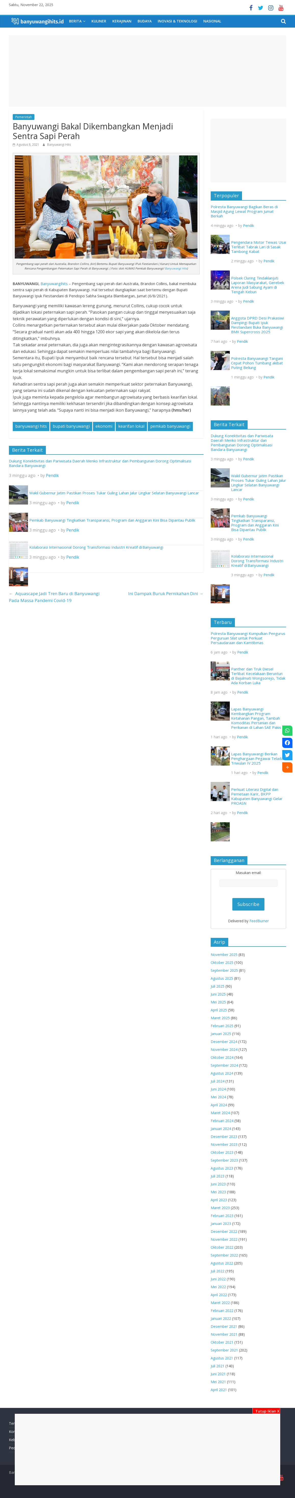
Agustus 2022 (222, 1263)
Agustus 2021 (222, 1358)
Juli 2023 (217, 1176)
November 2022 (224, 1239)
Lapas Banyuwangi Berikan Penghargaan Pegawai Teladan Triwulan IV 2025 (258, 758)
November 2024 (224, 1049)
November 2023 (224, 1144)
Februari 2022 (222, 1310)
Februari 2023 (222, 1215)
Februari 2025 (222, 1025)
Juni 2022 (218, 1278)
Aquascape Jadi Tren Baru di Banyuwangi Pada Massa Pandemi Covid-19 (55, 597)
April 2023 (219, 1199)
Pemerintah (23, 117)
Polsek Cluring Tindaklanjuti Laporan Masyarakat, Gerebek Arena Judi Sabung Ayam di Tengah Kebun (257, 284)
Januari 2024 (221, 1128)
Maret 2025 (220, 1017)
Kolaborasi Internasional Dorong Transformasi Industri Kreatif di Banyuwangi (96, 547)
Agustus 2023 (222, 1168)
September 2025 (224, 970)
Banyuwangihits (54, 283)
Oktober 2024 (222, 1057)
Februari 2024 (222, 1120)
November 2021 (224, 1334)
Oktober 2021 (222, 1342)
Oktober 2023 (222, 1152)
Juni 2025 (218, 994)
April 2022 (219, 1294)
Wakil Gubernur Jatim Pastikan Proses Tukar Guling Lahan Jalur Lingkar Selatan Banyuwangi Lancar (114, 492)
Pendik (52, 475)
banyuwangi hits (31, 426)
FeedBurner (259, 920)
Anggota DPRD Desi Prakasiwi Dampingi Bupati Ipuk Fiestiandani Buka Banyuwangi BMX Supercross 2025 (257, 324)
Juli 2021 (217, 1366)
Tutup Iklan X (266, 1411)
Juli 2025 (217, 986)
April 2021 (219, 1389)
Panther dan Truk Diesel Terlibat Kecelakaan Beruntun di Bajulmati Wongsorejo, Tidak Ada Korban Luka (258, 675)
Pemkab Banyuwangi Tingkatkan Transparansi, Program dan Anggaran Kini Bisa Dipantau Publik (112, 520)
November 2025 (224, 954)
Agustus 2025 (222, 978)
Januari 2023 (221, 1223)
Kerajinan (121, 21)
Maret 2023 (220, 1207)
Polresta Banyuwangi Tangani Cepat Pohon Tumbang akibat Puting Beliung (257, 363)
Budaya (145, 21)
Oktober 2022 (222, 1247)
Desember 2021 (224, 1326)
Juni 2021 (218, 1373)
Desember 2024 (224, 1041)
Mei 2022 (218, 1286)
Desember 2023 (224, 1136)
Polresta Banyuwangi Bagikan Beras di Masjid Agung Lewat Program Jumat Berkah (244, 211)
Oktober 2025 (222, 962)
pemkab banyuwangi (170, 426)
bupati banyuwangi (71, 426)
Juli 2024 (217, 1081)
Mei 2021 (218, 1381)
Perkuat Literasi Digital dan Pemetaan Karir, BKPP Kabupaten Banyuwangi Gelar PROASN (257, 796)
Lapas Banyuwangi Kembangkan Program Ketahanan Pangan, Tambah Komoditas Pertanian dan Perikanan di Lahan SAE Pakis (256, 718)
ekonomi (104, 426)
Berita (75, 21)
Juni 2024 (218, 1089)
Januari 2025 (221, 1033)
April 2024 (219, 1104)
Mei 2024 (218, 1097)
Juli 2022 (217, 1271)
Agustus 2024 (222, 1073)
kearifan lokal (131, 426)
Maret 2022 (220, 1302)
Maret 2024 (220, 1112)
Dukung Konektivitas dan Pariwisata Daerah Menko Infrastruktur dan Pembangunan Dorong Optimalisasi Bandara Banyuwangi (100, 463)
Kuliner (98, 21)
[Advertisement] (147, 1449)
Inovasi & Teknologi (177, 21)
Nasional (212, 21)
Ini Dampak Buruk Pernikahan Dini (166, 593)
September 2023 (224, 1160)
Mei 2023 (218, 1191)
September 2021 (224, 1350)
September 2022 (224, 1255)
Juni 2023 (218, 1184)
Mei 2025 (218, 1002)
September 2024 (224, 1065)
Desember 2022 (224, 1231)
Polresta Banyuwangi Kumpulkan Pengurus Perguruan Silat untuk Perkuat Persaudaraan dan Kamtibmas (248, 638)
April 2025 (219, 1010)
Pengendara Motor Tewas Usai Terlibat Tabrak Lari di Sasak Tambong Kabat (258, 247)
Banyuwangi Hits (59, 144)
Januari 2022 (221, 1318)
